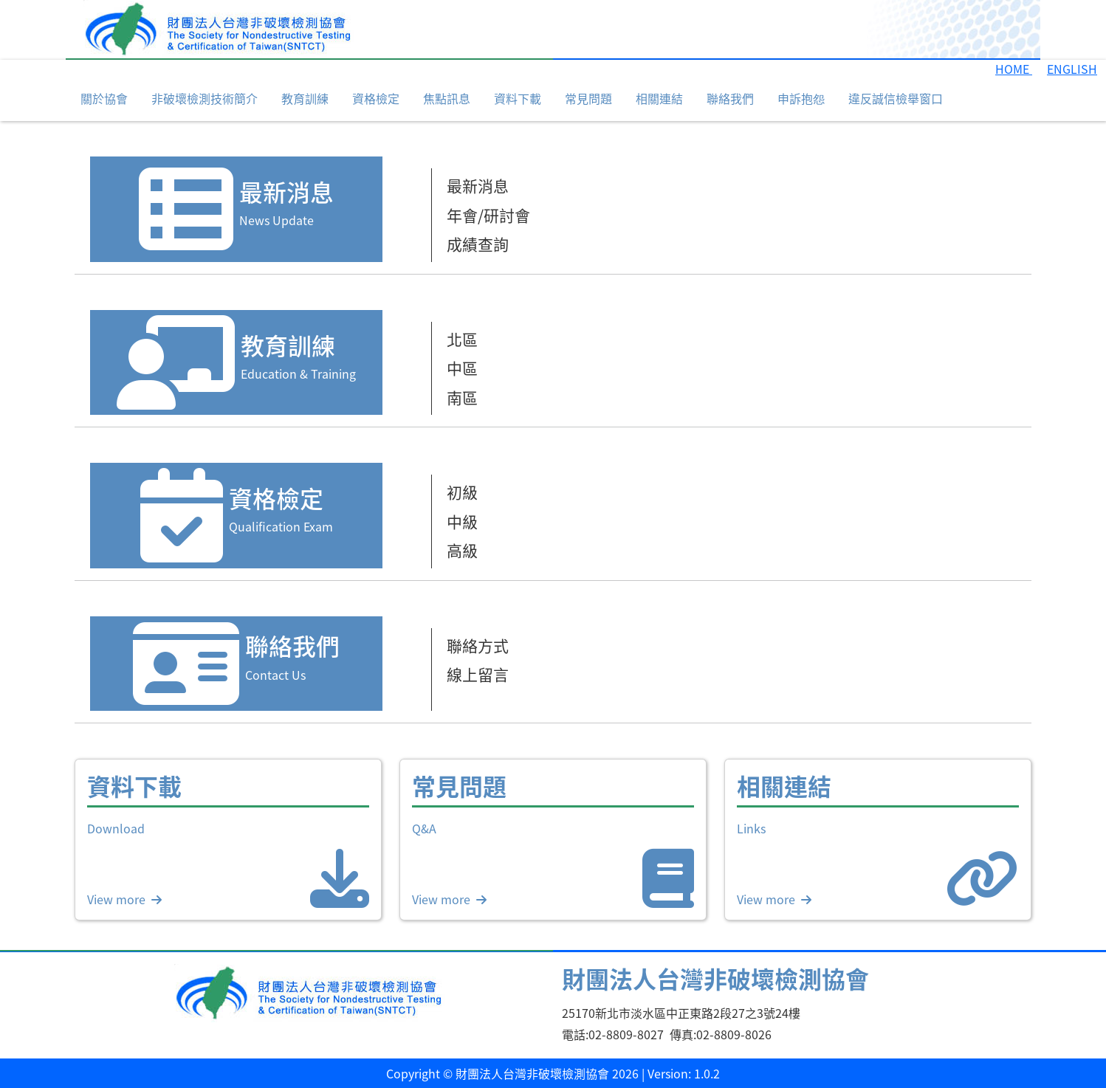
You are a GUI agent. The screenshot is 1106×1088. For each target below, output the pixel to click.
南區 (462, 397)
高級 (462, 550)
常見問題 (588, 98)
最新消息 (478, 185)
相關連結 (659, 98)
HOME (1013, 69)
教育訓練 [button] (305, 98)
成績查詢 (478, 244)
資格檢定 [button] (375, 98)
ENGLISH (1072, 69)
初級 (462, 492)
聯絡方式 (478, 645)
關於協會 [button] (104, 98)
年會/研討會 (488, 215)
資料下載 (517, 98)
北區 (462, 339)
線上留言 (478, 674)
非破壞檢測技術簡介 (204, 98)
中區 (462, 368)
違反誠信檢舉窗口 (895, 98)
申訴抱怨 (801, 98)
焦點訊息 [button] (446, 98)
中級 (462, 521)
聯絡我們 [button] (730, 98)
